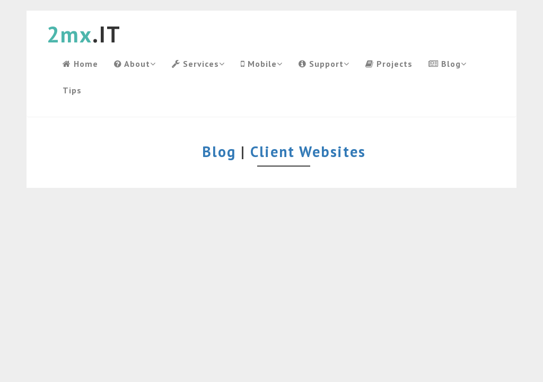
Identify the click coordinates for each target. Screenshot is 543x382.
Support (324, 63)
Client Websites (308, 151)
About (135, 63)
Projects (389, 63)
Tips (72, 90)
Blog (447, 63)
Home (80, 63)
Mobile (262, 63)
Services (198, 63)
